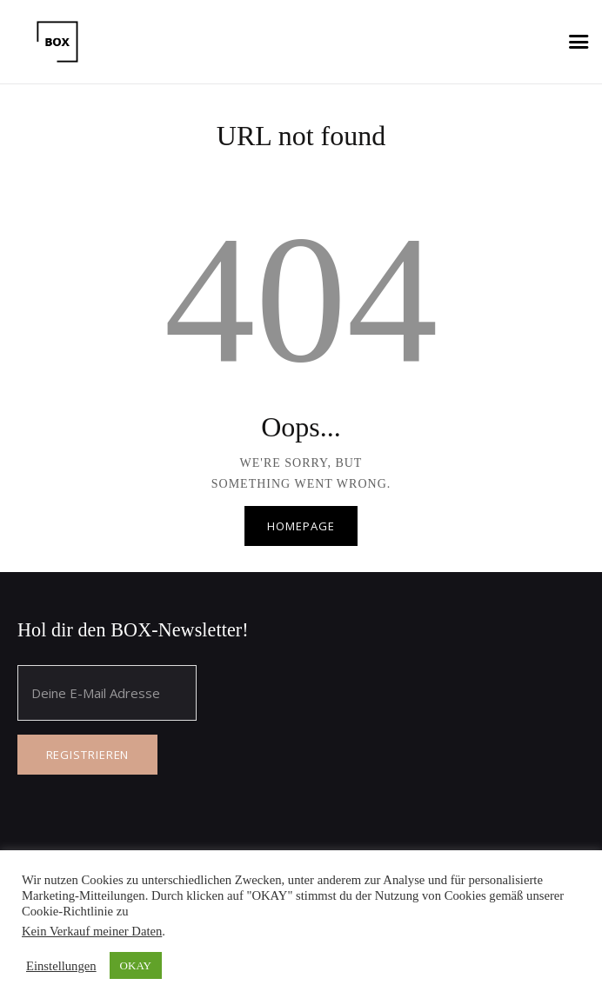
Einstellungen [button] (61, 966)
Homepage (300, 526)
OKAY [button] (135, 965)
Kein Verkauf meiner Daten (92, 931)
